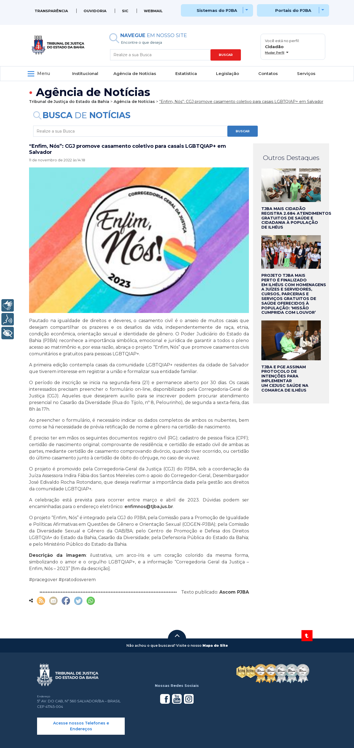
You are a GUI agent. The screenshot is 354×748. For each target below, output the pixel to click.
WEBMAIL (153, 11)
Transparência (51, 11)
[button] (177, 635)
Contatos (268, 73)
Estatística (186, 73)
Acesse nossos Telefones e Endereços (81, 726)
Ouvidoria (95, 11)
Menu (43, 73)
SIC (125, 11)
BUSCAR (226, 55)
